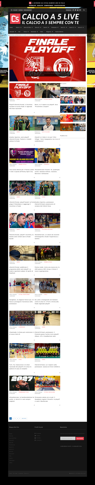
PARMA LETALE (23, 164)
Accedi (15, 10)
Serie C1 (63, 27)
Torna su (26, 473)
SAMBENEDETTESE (24, 392)
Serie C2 (71, 27)
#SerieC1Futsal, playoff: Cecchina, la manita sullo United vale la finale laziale (21, 236)
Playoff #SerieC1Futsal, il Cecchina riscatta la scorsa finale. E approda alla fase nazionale (20, 106)
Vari (19, 31)
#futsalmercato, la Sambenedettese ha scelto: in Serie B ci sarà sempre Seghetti (21, 399)
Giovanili (12, 31)
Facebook (38, 433)
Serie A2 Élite (27, 27)
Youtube (38, 437)
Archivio (20, 10)
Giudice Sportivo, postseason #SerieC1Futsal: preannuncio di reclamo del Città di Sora (45, 204)
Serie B (45, 27)
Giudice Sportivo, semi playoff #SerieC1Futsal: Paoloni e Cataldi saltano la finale (20, 139)
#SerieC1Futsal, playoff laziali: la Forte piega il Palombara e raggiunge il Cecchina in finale (22, 204)
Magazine (48, 31)
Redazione (68, 10)
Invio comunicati (27, 10)
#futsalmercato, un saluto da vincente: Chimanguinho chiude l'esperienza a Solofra (47, 236)
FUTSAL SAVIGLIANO (24, 294)
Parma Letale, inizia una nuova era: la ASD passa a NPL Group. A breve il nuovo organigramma (47, 269)
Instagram (38, 440)
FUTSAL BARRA (48, 99)
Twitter (37, 435)
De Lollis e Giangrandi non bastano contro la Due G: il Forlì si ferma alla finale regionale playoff (47, 301)
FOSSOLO (46, 164)
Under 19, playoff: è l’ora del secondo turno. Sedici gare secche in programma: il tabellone (57, 35)
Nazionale (33, 31)
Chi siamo (15, 473)
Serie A (18, 27)
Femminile (54, 27)
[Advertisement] (73, 202)
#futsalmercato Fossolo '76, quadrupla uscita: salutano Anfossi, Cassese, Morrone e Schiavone (47, 171)
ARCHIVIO (24, 418)
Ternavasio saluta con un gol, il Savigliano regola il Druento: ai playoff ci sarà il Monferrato (47, 399)
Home (11, 27)
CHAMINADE (22, 327)
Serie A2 (37, 27)
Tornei (25, 31)
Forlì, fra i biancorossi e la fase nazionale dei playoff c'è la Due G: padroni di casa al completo (20, 366)
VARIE (18, 99)
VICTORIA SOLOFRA (47, 229)
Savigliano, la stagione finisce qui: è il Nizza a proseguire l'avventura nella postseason (21, 301)
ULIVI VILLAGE (46, 131)
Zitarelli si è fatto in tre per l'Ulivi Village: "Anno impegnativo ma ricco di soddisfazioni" (47, 139)
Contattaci (20, 473)
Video (41, 31)
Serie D (80, 27)
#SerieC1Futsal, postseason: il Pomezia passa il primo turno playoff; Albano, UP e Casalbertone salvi (47, 334)
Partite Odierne (59, 31)
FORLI (20, 359)
